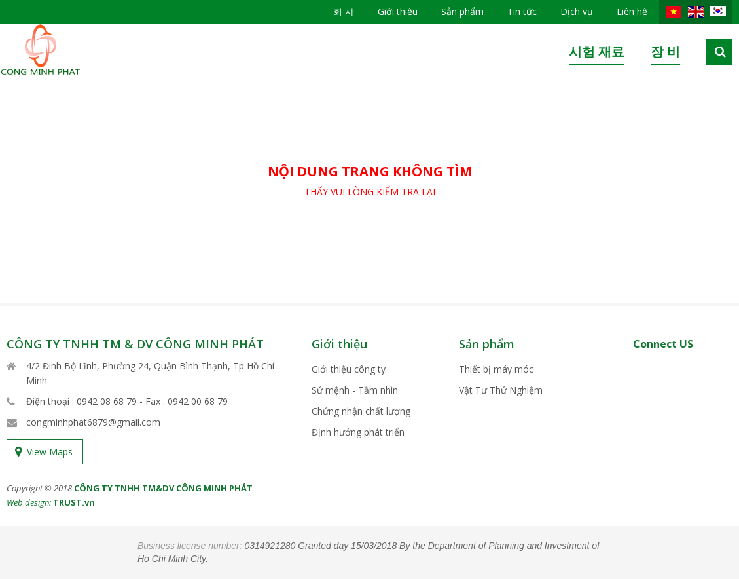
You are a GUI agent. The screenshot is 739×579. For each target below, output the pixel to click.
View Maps (50, 451)
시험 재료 (596, 51)
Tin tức (522, 11)
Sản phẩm (462, 11)
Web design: (29, 502)
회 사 (343, 11)
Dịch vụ (576, 11)
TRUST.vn (74, 502)
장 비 (665, 51)
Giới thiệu (398, 11)
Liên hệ (632, 11)
